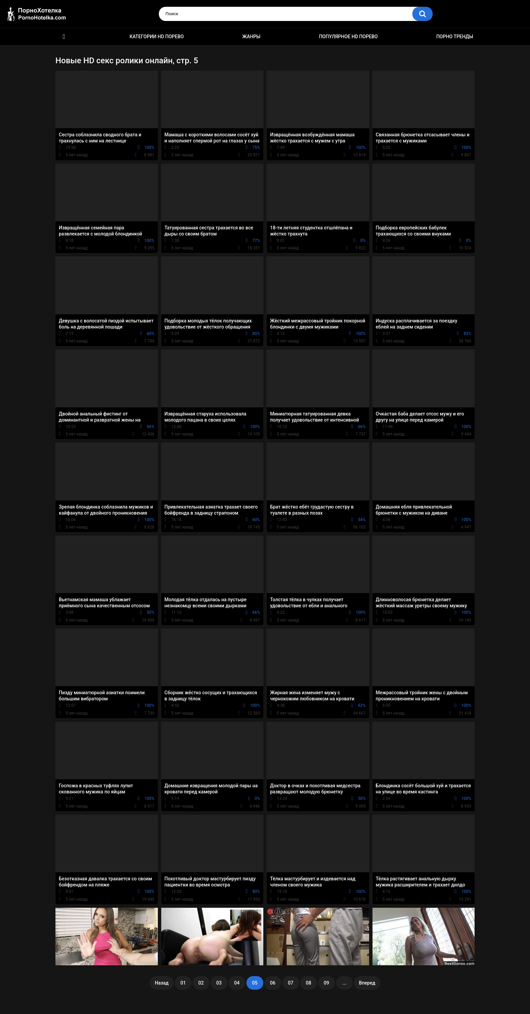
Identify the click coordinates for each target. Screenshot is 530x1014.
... (344, 983)
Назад (162, 983)
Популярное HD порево (348, 36)
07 (290, 983)
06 (272, 983)
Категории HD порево (156, 36)
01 (183, 983)
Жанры (251, 36)
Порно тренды (454, 36)
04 (237, 983)
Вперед (367, 983)
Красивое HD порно (63, 36)
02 (201, 983)
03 (219, 983)
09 (326, 983)
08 (308, 983)
